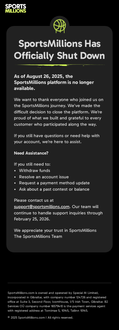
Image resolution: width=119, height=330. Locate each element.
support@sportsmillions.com (41, 206)
